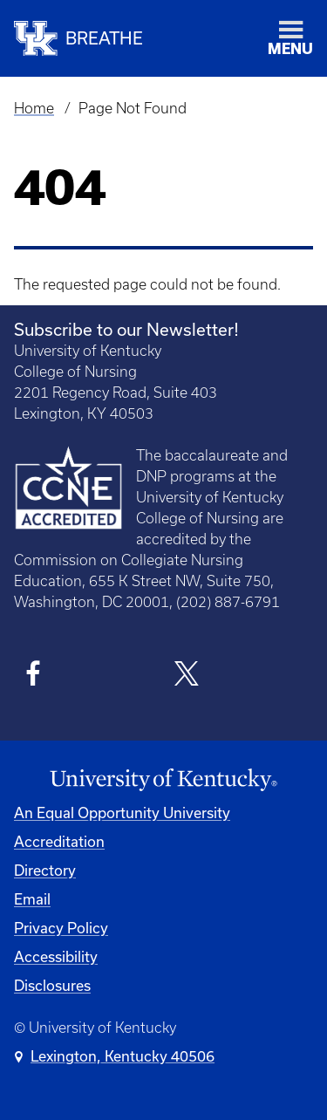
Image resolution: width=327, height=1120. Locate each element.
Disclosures (52, 985)
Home (34, 108)
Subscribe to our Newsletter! (126, 329)
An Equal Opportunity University (122, 812)
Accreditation (59, 841)
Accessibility (56, 956)
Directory (45, 870)
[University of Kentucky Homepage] (163, 780)
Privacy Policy (61, 927)
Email (32, 899)
